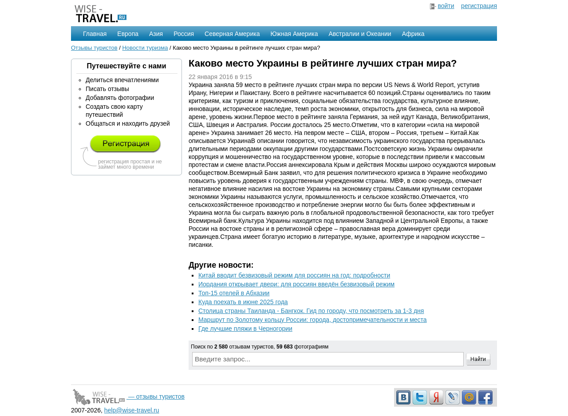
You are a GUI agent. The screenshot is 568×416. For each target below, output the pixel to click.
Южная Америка (294, 33)
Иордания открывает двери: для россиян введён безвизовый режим (296, 284)
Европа (127, 33)
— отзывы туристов (128, 396)
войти (446, 5)
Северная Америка (232, 33)
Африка (413, 33)
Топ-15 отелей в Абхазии (233, 293)
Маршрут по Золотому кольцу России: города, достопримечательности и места (312, 319)
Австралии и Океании (360, 33)
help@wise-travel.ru (131, 410)
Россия (184, 33)
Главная (94, 33)
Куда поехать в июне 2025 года (243, 301)
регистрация (479, 5)
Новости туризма (145, 47)
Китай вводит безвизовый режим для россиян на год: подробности (294, 275)
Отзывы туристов (94, 47)
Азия (156, 33)
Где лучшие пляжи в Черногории (245, 328)
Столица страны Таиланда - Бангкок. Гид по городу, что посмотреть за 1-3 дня (311, 310)
